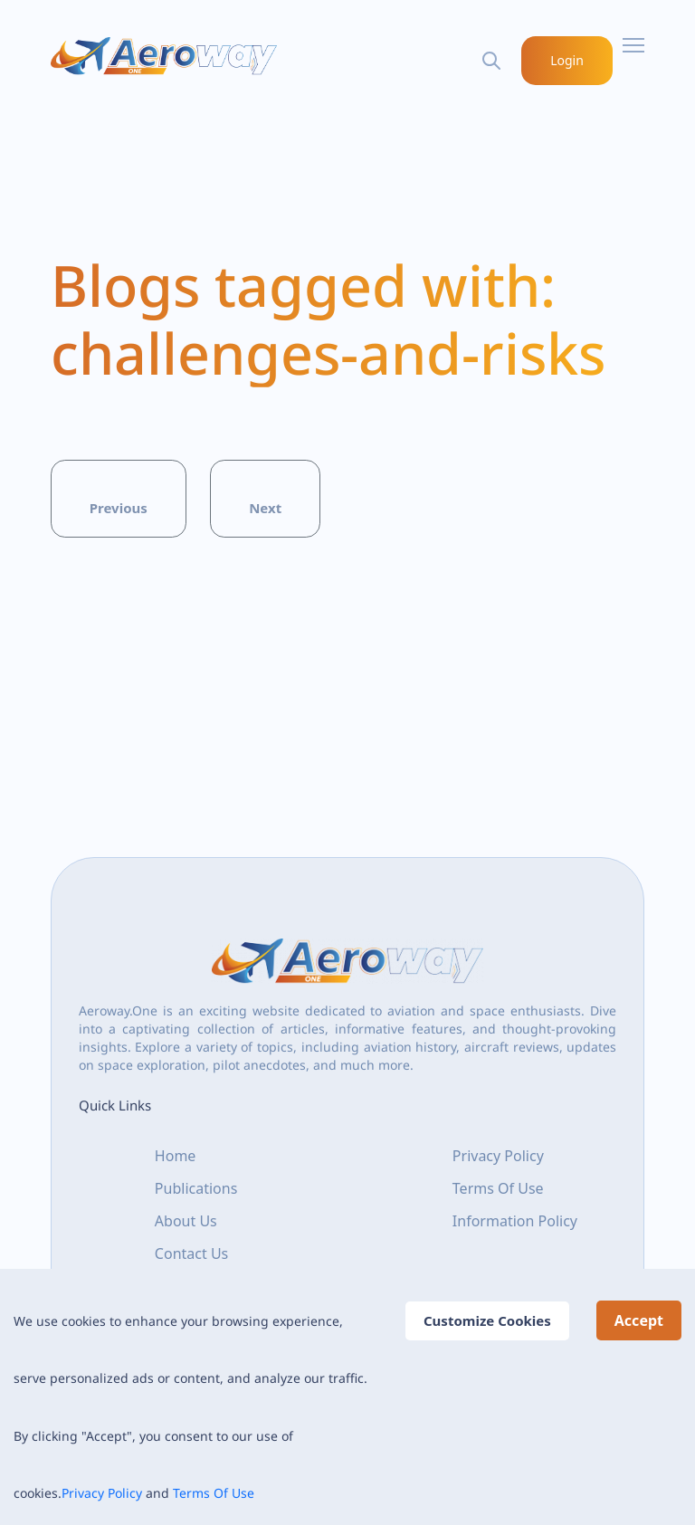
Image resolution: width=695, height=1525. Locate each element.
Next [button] (265, 508)
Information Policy (514, 1220)
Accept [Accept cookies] (638, 1320)
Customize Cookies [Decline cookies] (487, 1320)
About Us (186, 1220)
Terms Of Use (213, 1492)
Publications (196, 1187)
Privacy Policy (102, 1492)
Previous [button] (119, 508)
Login (568, 60)
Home (175, 1155)
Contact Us (191, 1253)
